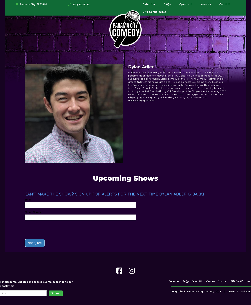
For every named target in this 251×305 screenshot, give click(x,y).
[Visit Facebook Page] (119, 270)
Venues (206, 4)
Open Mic (185, 4)
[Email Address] (23, 293)
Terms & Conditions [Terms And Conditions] (240, 291)
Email (28, 199)
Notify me (35, 243)
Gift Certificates (154, 11)
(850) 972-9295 (80, 4)
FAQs (167, 4)
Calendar (149, 4)
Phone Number (34, 212)
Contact (225, 4)
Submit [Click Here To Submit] (56, 293)
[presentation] (51, 229)
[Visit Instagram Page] (132, 270)
